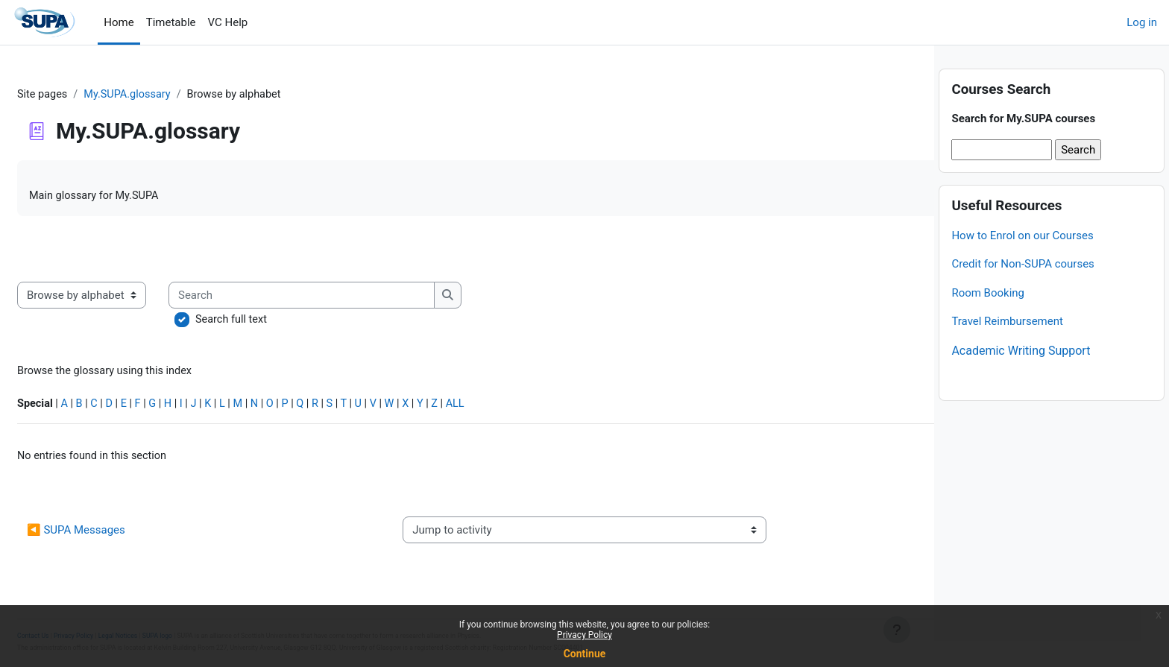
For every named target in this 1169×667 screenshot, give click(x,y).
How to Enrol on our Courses (1022, 261)
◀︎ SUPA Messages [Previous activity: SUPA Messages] (112, 535)
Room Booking (987, 318)
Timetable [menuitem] (171, 22)
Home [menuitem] (118, 22)
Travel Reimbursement (1007, 347)
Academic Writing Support (1020, 376)
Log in (1142, 22)
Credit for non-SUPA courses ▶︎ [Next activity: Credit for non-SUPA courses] (816, 535)
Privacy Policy (584, 635)
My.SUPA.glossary (167, 94)
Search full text (268, 322)
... (889, 250)
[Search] (338, 297)
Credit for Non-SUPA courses (1022, 290)
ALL (507, 407)
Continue (585, 654)
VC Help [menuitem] (228, 22)
